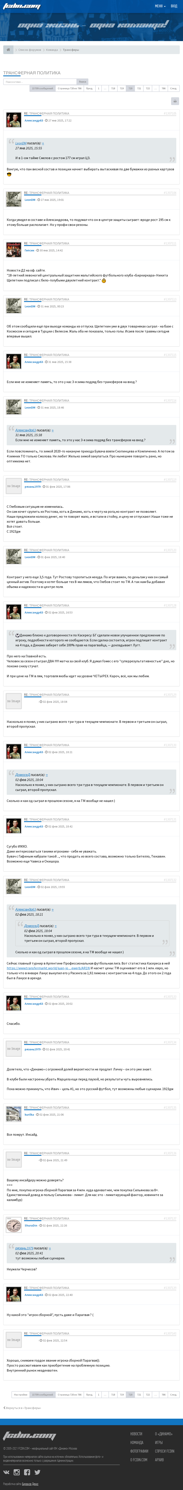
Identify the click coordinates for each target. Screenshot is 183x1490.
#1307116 (170, 400)
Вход (174, 6)
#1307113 (170, 299)
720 (130, 88)
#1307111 (170, 243)
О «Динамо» (164, 1434)
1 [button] (98, 88)
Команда (136, 1443)
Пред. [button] (89, 88)
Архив (159, 1460)
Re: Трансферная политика (46, 113)
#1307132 (170, 880)
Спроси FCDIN (164, 1451)
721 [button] (139, 88)
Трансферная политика (31, 72)
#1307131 (170, 819)
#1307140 (170, 1333)
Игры (159, 1443)
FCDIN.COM (21, 6)
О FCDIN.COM (138, 1460)
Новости (136, 1434)
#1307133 (170, 996)
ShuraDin (31, 1225)
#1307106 (170, 193)
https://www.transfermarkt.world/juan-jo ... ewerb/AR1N (48, 968)
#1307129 (170, 694)
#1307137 (170, 1218)
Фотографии (139, 1451)
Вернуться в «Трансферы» (22, 1408)
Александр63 (34, 120)
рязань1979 (32, 487)
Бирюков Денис (30, 1484)
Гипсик (29, 250)
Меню (160, 6)
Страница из (69, 88)
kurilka (29, 1114)
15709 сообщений (42, 88)
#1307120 (170, 550)
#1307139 (170, 1288)
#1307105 (170, 113)
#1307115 (170, 355)
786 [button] (163, 88)
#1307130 (170, 745)
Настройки (20, 1394)
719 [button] (122, 88)
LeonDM (20, 143)
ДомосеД (31, 702)
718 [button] (113, 88)
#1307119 (170, 479)
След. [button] (173, 88)
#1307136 (170, 1153)
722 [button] (148, 88)
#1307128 (170, 605)
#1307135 (170, 1107)
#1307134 (170, 1042)
